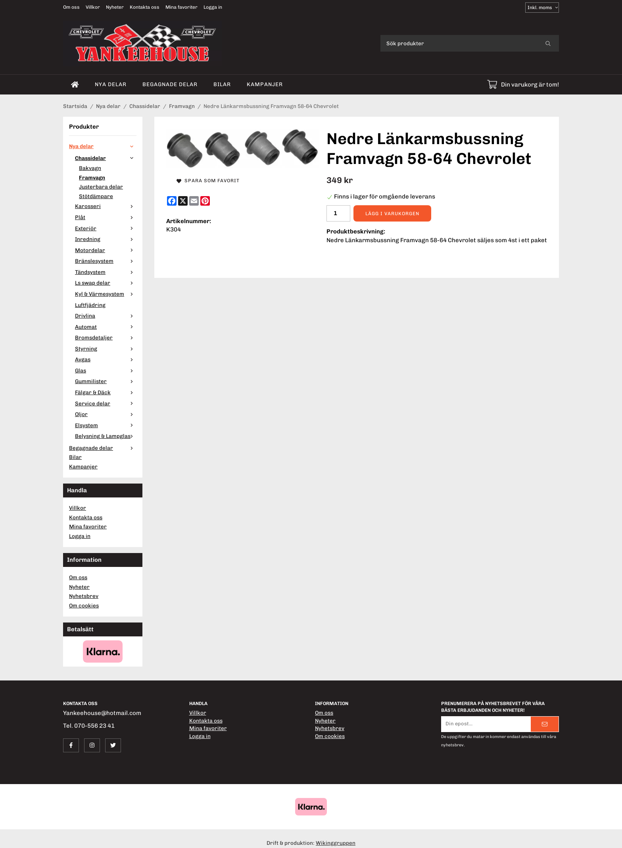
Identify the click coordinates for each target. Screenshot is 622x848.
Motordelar (105, 250)
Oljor (105, 414)
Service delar (105, 403)
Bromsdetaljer (105, 337)
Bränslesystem (105, 261)
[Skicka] (544, 724)
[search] (548, 43)
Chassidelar (105, 158)
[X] (182, 201)
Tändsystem (105, 272)
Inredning (105, 239)
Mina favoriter (181, 7)
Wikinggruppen (335, 843)
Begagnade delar (170, 84)
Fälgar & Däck (105, 392)
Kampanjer (265, 84)
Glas (105, 370)
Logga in (212, 7)
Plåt (105, 217)
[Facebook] (171, 201)
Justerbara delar (101, 186)
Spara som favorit (208, 180)
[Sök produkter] (458, 43)
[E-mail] (194, 201)
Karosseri (105, 206)
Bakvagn (90, 168)
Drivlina (105, 315)
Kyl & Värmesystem (105, 294)
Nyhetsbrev (83, 596)
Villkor (93, 7)
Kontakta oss (144, 7)
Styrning (105, 348)
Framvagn (92, 177)
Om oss (71, 7)
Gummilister (105, 381)
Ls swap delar (105, 282)
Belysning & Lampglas (105, 436)
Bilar (222, 84)
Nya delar (111, 84)
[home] (75, 84)
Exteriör (105, 228)
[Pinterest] (205, 201)
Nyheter (115, 7)
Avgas (105, 359)
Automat (105, 327)
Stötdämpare (96, 196)
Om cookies (84, 605)
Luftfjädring (90, 305)
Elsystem (105, 425)
